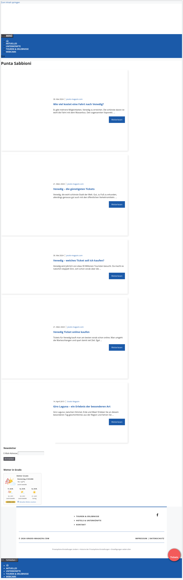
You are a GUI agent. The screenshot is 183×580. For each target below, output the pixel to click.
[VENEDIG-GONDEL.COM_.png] (51, 29)
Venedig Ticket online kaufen (71, 332)
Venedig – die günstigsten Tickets (73, 189)
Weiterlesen (116, 119)
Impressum (141, 538)
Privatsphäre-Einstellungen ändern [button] (65, 549)
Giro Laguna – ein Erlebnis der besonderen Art (81, 406)
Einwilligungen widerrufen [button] (121, 549)
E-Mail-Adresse (10, 453)
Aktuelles (11, 43)
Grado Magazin (73, 401)
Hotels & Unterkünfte (88, 520)
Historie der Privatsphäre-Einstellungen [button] (95, 549)
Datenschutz (157, 538)
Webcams (11, 51)
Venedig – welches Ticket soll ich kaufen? (78, 260)
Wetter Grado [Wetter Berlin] (22, 476)
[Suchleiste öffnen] (3, 56)
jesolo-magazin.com (74, 99)
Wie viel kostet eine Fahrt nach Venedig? (78, 104)
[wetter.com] (11, 502)
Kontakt (81, 524)
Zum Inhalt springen (10, 2)
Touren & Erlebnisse (17, 49)
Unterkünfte (13, 46)
